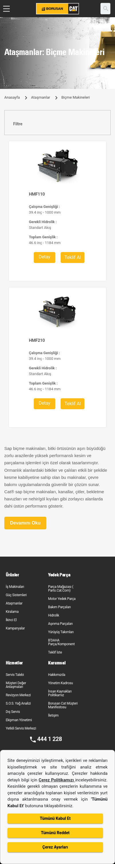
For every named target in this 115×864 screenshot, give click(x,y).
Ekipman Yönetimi (19, 720)
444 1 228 (49, 739)
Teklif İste (55, 652)
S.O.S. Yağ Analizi (18, 703)
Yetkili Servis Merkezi (21, 728)
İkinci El (11, 620)
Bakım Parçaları (59, 607)
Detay (44, 257)
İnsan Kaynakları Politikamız (60, 693)
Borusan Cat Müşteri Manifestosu (63, 705)
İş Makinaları (15, 587)
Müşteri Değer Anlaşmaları (16, 685)
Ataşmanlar (40, 97)
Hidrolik (53, 615)
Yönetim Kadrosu (60, 683)
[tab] (57, 124)
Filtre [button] (17, 124)
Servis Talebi (15, 675)
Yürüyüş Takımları (61, 632)
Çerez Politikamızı (57, 780)
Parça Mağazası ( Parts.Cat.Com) (60, 588)
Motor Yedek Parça (62, 599)
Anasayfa (12, 97)
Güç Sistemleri (16, 595)
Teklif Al (72, 257)
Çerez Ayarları (55, 847)
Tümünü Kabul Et (55, 818)
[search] (105, 8)
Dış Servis (13, 712)
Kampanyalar (15, 628)
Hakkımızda (56, 675)
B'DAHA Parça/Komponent (61, 642)
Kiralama (12, 612)
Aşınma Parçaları (60, 624)
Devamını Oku (25, 522)
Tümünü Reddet (55, 832)
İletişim (53, 715)
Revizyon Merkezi (18, 695)
